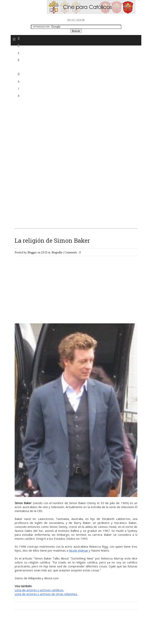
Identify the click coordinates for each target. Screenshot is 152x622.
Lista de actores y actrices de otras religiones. (46, 594)
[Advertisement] (76, 77)
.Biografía (57, 252)
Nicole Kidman (78, 550)
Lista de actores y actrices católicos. (39, 590)
